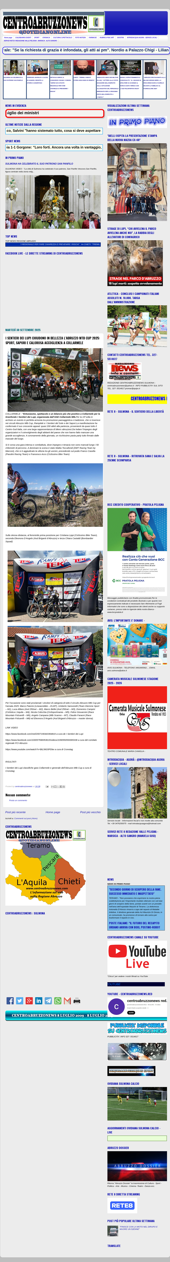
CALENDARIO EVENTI (23, 37)
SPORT (36, 37)
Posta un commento (18, 800)
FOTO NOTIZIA (80, 37)
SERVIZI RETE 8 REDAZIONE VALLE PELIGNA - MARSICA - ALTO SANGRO (30, 41)
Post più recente (15, 812)
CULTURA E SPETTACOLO (62, 37)
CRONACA (46, 37)
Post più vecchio (90, 812)
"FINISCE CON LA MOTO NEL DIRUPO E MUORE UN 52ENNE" (138, 1228)
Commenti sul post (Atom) (26, 818)
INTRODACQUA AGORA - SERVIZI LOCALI (142, 37)
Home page (8, 37)
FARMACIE (93, 37)
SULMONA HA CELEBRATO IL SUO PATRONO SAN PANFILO (39, 163)
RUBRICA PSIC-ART (107, 37)
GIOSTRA (120, 37)
